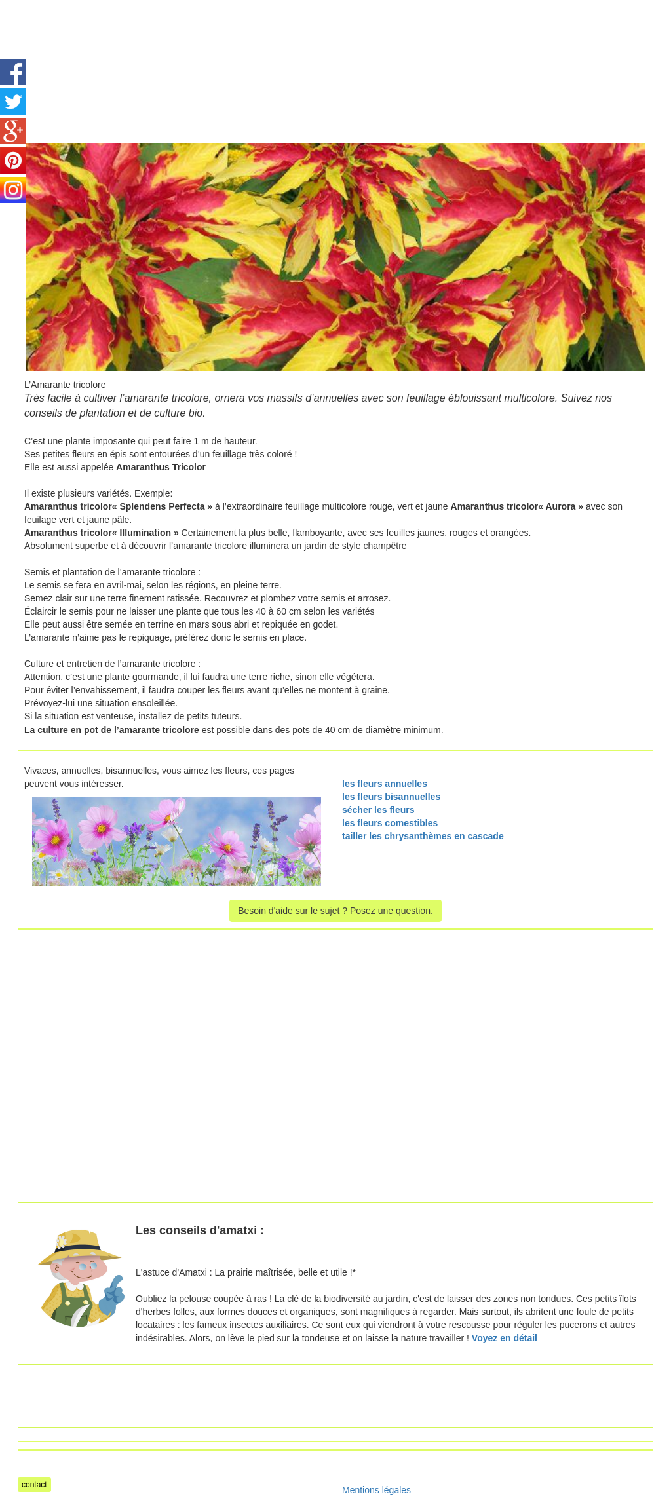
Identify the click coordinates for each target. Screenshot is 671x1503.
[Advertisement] (362, 29)
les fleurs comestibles (390, 823)
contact (34, 1484)
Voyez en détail (504, 1338)
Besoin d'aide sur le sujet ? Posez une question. (335, 910)
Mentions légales (376, 1490)
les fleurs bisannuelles (391, 796)
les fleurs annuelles (384, 783)
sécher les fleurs (378, 810)
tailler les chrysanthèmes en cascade (423, 836)
